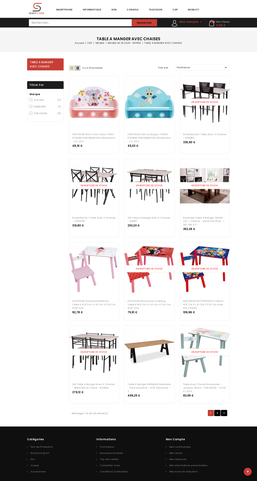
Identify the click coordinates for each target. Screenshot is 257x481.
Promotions (107, 442)
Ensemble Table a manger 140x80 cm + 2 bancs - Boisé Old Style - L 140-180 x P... (204, 219)
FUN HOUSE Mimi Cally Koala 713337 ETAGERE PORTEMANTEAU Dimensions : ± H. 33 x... (93, 137)
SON (114, 9)
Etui (33, 454)
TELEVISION (156, 9)
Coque (35, 460)
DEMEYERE (47, 107)
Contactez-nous (110, 460)
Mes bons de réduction (183, 466)
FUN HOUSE (47, 113)
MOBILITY (193, 9)
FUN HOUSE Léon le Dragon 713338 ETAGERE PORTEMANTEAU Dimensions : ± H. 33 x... (149, 137)
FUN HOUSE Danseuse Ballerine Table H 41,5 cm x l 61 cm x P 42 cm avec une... (94, 301)
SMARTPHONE (64, 9)
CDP (175, 9)
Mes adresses (178, 454)
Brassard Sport (40, 448)
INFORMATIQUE (92, 9)
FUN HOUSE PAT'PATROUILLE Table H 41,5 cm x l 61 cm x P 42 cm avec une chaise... (203, 301)
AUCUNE (47, 100)
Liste (77, 68)
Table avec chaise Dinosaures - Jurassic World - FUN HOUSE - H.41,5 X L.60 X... (204, 383)
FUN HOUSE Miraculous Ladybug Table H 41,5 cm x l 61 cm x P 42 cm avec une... (149, 301)
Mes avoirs (176, 448)
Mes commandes (180, 442)
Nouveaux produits (111, 448)
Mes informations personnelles (188, 460)
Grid (72, 68)
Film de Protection (42, 442)
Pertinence (202, 67)
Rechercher (144, 23)
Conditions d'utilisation (114, 466)
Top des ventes (109, 454)
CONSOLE (133, 9)
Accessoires (38, 466)
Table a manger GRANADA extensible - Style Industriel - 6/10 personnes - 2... (149, 383)
